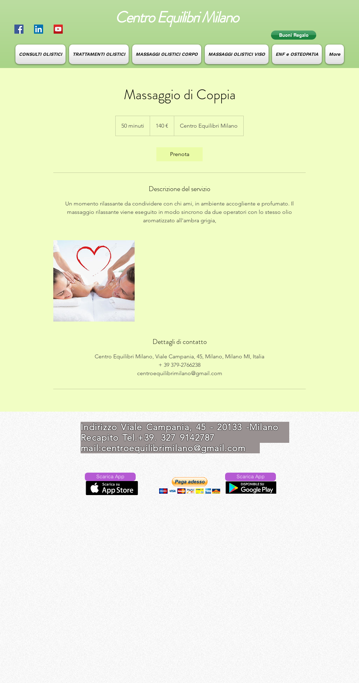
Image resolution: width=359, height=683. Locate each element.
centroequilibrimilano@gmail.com (173, 448)
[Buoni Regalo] (293, 35)
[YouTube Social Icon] (58, 29)
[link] (179, 154)
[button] (189, 485)
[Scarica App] (110, 477)
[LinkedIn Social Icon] (38, 29)
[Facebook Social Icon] (18, 29)
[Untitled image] (94, 281)
